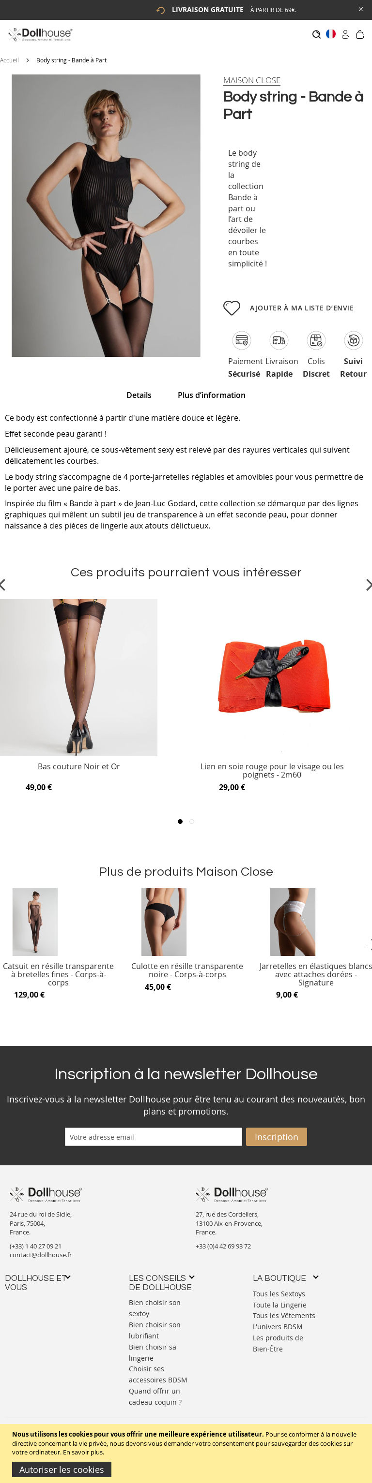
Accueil (9, 55)
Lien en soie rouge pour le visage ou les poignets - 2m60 (272, 766)
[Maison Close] (251, 75)
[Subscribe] (276, 1132)
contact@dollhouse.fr (41, 1250)
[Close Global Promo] (360, 8)
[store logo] (40, 35)
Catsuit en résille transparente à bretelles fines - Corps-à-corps (58, 970)
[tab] (37, 1278)
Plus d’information (212, 390)
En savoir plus (83, 1452)
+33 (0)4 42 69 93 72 (223, 1241)
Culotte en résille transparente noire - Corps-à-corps (187, 966)
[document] (187, 1453)
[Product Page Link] (78, 749)
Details (139, 390)
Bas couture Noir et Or (79, 762)
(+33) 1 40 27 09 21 (36, 1241)
